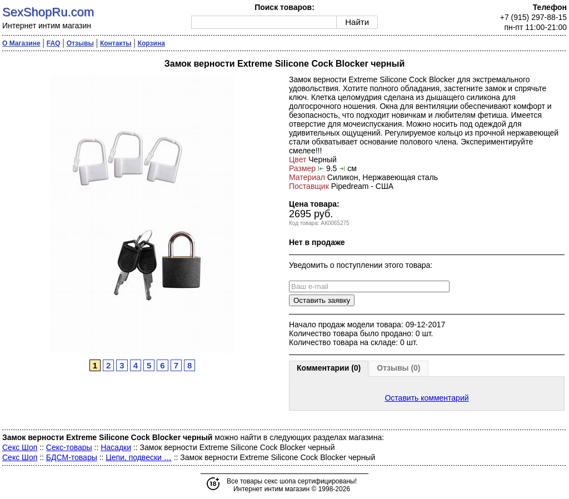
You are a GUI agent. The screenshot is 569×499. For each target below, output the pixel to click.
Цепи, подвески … (138, 457)
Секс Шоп (19, 447)
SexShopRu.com (48, 12)
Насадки (116, 447)
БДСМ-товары (71, 457)
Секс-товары (69, 447)
